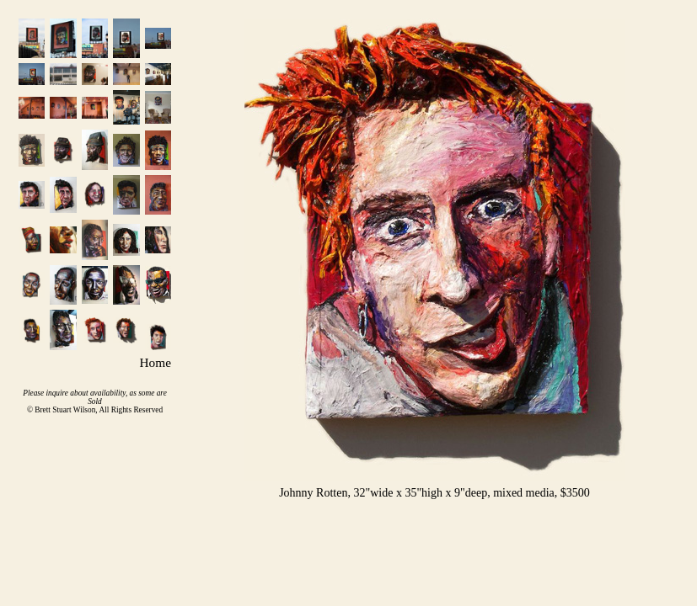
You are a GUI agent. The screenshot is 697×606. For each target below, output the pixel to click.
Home (155, 362)
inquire (57, 393)
